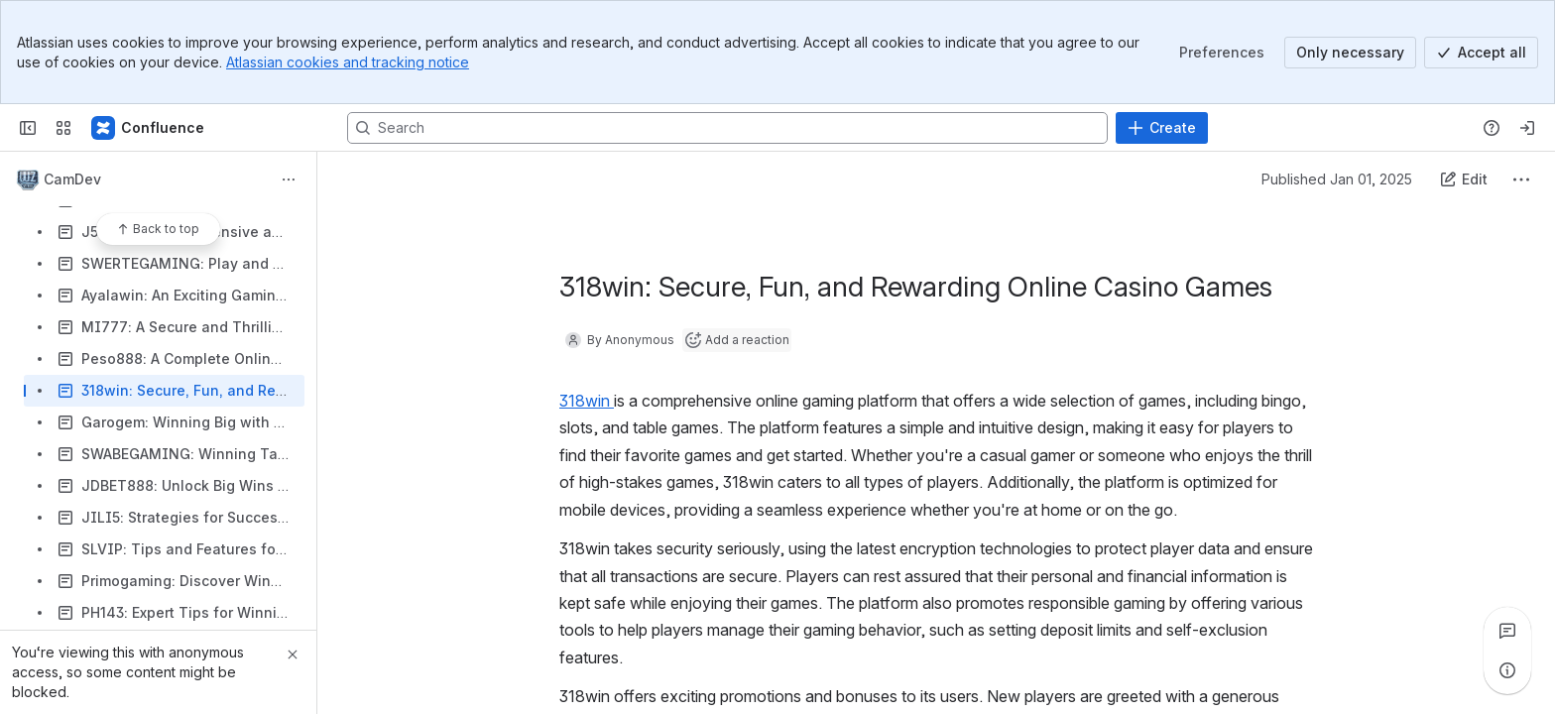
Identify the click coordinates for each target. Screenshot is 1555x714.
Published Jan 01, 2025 (1336, 179)
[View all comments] (1507, 631)
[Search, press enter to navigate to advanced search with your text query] (727, 128)
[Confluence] (148, 128)
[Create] (1162, 128)
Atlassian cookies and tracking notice (347, 62)
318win (586, 401)
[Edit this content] (1463, 179)
